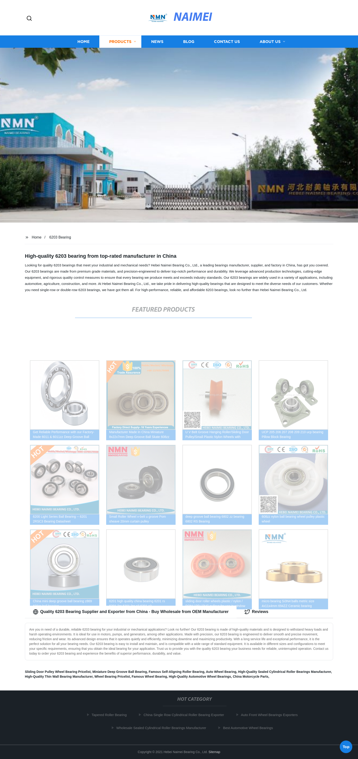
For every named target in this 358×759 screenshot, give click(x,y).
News (157, 44)
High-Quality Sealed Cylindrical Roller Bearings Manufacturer (284, 672)
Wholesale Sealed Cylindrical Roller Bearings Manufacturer (162, 728)
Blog (188, 44)
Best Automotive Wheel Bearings (249, 728)
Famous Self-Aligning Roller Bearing (176, 672)
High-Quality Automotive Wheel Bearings (200, 676)
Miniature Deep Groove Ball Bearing (119, 672)
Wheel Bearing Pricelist (112, 676)
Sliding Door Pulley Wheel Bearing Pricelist (58, 672)
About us (270, 44)
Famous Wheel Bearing (149, 676)
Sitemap (214, 752)
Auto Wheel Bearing (221, 672)
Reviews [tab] (256, 612)
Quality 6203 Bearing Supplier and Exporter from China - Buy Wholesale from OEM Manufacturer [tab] (131, 612)
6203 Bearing (60, 237)
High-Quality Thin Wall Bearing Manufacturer (59, 676)
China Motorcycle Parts (250, 676)
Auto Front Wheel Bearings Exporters (270, 715)
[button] (29, 18)
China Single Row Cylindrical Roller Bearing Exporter (185, 715)
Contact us (227, 44)
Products (120, 44)
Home (83, 44)
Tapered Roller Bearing (110, 715)
